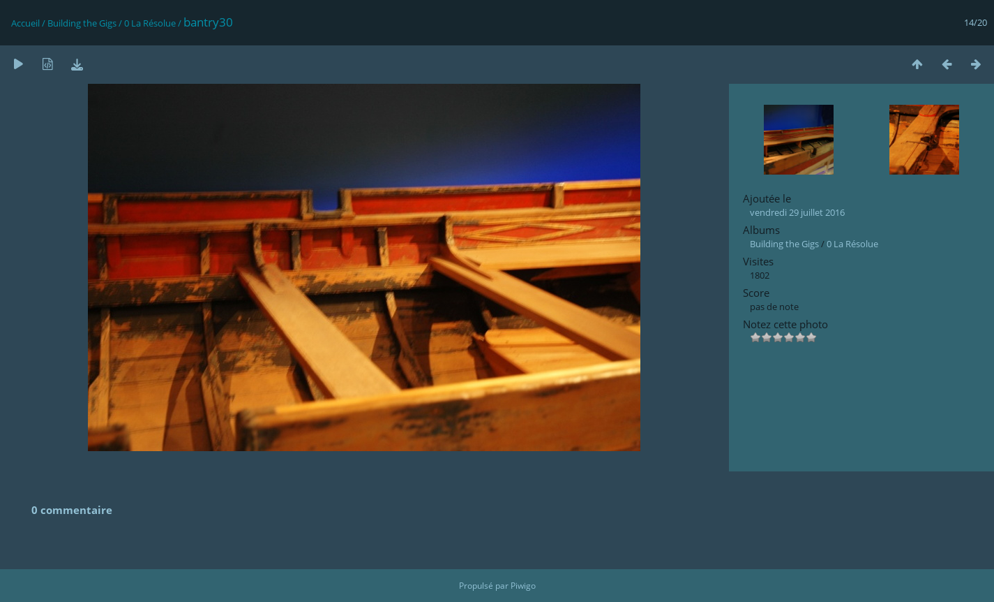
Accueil (25, 23)
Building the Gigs (81, 23)
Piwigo (523, 586)
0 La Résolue (150, 23)
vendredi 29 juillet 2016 (797, 212)
